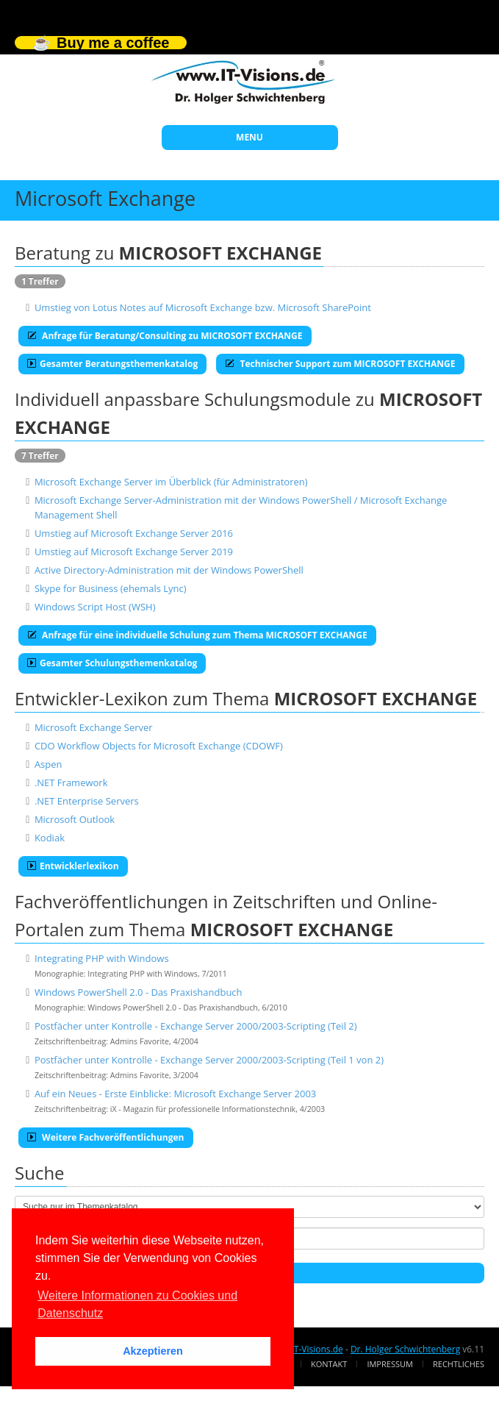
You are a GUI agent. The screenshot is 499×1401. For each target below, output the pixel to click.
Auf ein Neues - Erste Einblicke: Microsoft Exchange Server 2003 (175, 1093)
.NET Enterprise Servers (87, 801)
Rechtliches (458, 1363)
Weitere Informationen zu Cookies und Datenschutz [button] (137, 1304)
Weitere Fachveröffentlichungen (105, 1137)
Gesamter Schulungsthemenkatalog (112, 663)
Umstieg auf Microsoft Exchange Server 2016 (134, 533)
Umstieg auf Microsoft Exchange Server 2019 (134, 551)
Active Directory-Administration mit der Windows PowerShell (169, 570)
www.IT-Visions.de (305, 1349)
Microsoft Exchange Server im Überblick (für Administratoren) (171, 481)
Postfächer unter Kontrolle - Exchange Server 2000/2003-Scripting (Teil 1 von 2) (209, 1059)
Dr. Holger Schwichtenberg (405, 1349)
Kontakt (329, 1363)
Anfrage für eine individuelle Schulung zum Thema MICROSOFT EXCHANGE (197, 635)
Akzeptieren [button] (153, 1351)
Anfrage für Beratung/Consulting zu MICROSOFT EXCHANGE (165, 335)
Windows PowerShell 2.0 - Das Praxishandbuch (139, 992)
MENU (249, 137)
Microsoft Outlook (75, 819)
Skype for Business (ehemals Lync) (111, 588)
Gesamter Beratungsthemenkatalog (112, 363)
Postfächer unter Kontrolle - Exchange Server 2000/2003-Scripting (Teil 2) (196, 1026)
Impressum (389, 1363)
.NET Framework (71, 782)
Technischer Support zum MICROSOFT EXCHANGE (340, 363)
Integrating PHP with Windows (102, 958)
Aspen (48, 764)
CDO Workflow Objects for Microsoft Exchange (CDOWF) (159, 745)
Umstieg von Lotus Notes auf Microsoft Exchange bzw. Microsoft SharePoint (203, 307)
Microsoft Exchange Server (94, 727)
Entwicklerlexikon (73, 866)
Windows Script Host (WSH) (95, 606)
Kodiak (50, 837)
